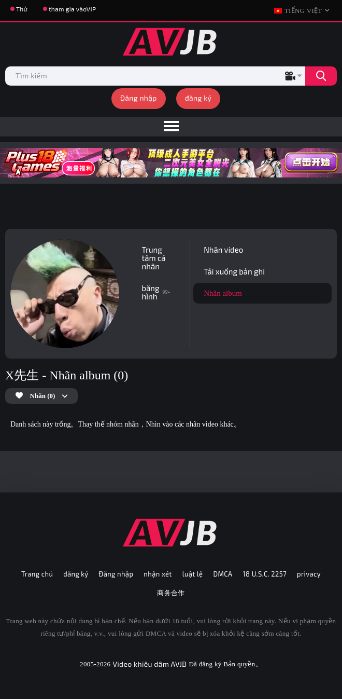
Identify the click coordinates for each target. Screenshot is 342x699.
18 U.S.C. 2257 (265, 574)
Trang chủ (37, 574)
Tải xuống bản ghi (234, 271)
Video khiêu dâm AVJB (149, 664)
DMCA (222, 574)
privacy (309, 574)
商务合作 (171, 592)
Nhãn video (223, 249)
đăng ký (198, 97)
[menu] (171, 126)
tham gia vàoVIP (72, 8)
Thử (21, 8)
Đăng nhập (138, 97)
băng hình (156, 292)
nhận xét (158, 574)
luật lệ (192, 574)
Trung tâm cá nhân (154, 258)
